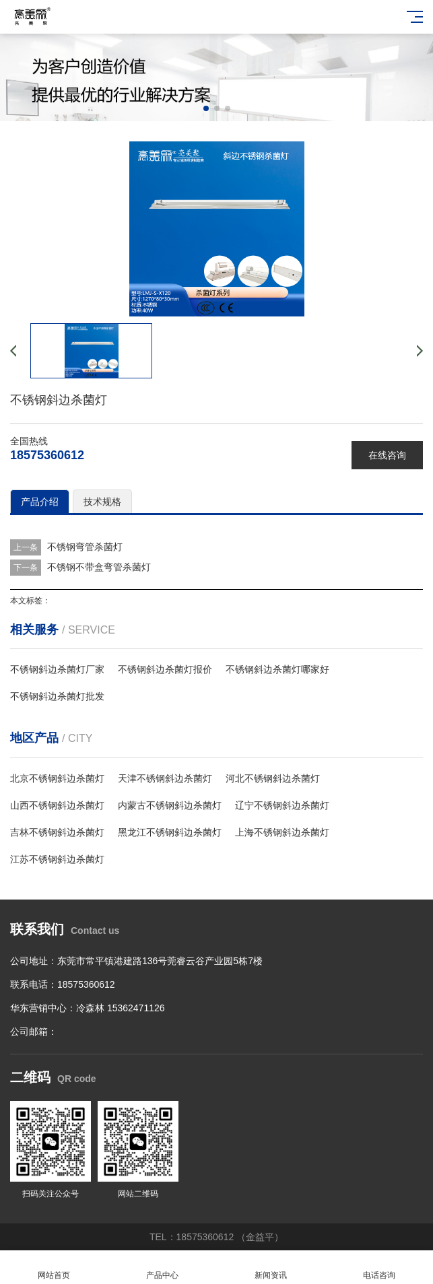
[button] (206, 108)
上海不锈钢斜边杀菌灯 (282, 832)
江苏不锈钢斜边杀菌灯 (57, 859)
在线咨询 (387, 455)
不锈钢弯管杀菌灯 (85, 546)
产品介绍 (40, 501)
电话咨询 (379, 1267)
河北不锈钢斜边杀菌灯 (273, 778)
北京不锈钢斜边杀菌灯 (57, 778)
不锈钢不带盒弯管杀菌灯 (99, 567)
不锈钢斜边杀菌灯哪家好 (277, 669)
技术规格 (102, 501)
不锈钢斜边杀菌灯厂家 (57, 669)
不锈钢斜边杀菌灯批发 (57, 696)
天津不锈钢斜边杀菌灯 (165, 778)
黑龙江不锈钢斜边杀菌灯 (170, 832)
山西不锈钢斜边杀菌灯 (57, 805)
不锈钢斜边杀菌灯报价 (165, 669)
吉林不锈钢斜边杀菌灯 (57, 832)
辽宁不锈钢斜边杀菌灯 (282, 805)
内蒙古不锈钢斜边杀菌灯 (170, 805)
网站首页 (54, 1267)
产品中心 (162, 1267)
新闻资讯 (271, 1267)
